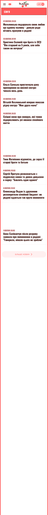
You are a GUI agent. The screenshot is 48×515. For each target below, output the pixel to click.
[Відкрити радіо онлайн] (40, 4)
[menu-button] (4, 4)
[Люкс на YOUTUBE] (10, 4)
